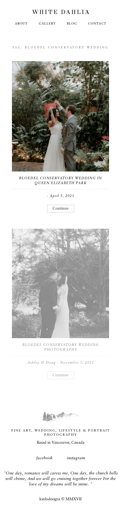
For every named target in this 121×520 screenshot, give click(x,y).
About (21, 24)
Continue (60, 209)
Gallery (47, 24)
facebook (44, 458)
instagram (76, 458)
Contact (97, 24)
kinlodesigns (49, 499)
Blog (72, 24)
